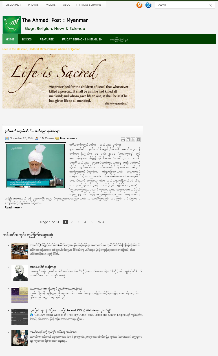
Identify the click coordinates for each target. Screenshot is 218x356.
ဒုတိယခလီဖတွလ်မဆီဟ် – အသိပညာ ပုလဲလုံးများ (32, 131)
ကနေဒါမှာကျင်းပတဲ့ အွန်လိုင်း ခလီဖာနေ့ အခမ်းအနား (53, 332)
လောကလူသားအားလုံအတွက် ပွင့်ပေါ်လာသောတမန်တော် (56, 288)
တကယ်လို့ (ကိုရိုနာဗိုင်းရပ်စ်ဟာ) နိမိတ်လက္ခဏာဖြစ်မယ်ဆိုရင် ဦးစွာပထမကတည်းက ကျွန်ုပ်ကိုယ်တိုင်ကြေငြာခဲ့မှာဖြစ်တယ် (84, 245)
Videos (51, 4)
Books (27, 39)
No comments (68, 138)
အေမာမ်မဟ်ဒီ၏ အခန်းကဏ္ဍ (43, 266)
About (67, 4)
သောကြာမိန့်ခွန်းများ (119, 39)
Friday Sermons (90, 4)
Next (100, 222)
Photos (33, 4)
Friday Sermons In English (82, 39)
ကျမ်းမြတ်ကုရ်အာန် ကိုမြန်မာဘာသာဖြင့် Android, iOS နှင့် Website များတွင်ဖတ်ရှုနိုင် (70, 310)
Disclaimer (13, 4)
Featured (47, 39)
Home (10, 39)
